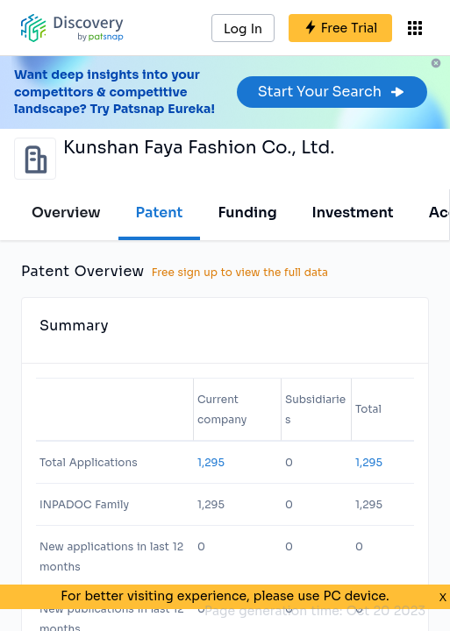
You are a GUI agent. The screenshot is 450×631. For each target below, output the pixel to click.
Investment (353, 212)
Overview (66, 212)
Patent (159, 212)
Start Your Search (332, 91)
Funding (247, 212)
